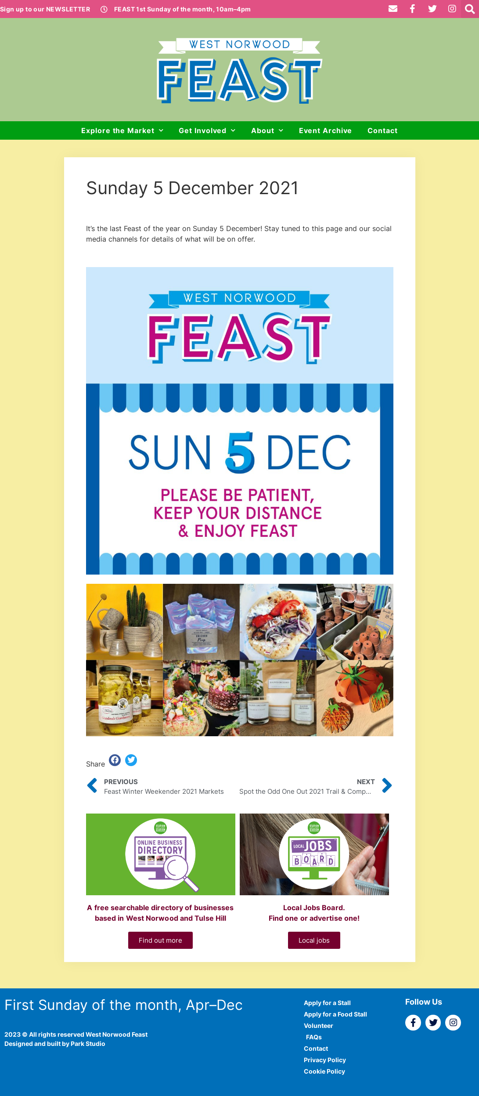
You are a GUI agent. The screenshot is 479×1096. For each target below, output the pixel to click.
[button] (470, 9)
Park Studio (88, 1043)
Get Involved (207, 130)
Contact (382, 130)
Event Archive (326, 130)
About (267, 130)
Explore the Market (122, 130)
